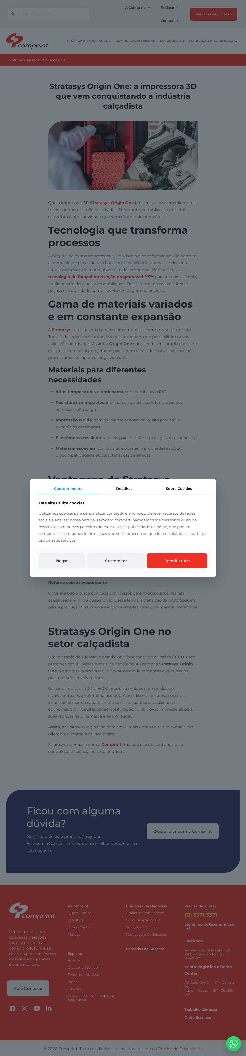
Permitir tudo (177, 560)
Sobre (179, 488)
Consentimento (68, 488)
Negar (62, 560)
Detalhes (124, 488)
